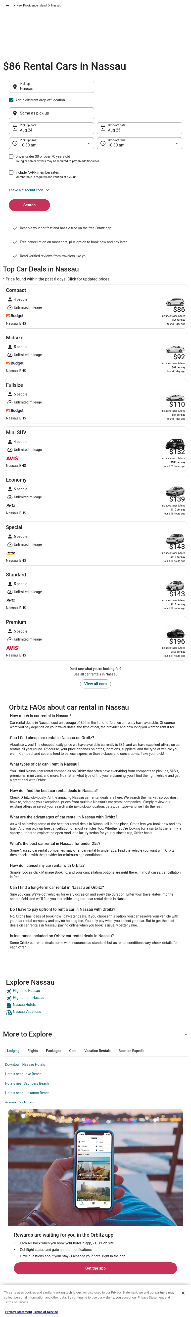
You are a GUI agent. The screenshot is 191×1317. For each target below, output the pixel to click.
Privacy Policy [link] (109, 1198)
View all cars (95, 660)
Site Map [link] (14, 1246)
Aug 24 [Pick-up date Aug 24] (26, 106)
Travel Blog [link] (61, 1278)
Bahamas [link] (64, 6)
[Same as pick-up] (139, 89)
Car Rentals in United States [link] (72, 1218)
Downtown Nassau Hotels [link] (25, 1041)
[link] (95, 967)
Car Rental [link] (29, 6)
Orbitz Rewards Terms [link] (114, 1230)
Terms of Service (45, 1312)
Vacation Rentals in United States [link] (71, 1208)
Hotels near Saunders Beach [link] (27, 1059)
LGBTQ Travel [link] (63, 1262)
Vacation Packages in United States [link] (73, 1236)
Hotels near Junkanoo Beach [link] (27, 1069)
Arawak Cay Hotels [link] (19, 1078)
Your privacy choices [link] (113, 1238)
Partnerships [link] (16, 1222)
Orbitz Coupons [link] (64, 1254)
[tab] (13, 1026)
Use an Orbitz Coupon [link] (160, 1238)
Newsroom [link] (15, 1230)
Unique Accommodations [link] (71, 1270)
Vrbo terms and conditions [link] (117, 1222)
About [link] (12, 1198)
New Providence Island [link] (90, 6)
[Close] (183, 1293)
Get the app (88, 1147)
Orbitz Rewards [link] (18, 1254)
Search (29, 181)
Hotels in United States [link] (69, 1198)
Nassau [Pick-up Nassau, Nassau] (26, 91)
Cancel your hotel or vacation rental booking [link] (165, 1208)
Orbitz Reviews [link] (64, 1246)
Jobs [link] (11, 1206)
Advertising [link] (15, 1262)
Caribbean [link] (47, 6)
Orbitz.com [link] (10, 6)
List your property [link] (19, 1214)
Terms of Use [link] (109, 1214)
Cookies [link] (105, 1206)
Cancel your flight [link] (157, 1218)
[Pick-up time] (51, 119)
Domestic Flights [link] (65, 1226)
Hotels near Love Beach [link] (23, 1050)
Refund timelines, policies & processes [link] (164, 1228)
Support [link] (151, 1198)
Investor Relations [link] (20, 1238)
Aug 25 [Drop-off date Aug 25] (114, 106)
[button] (95, 166)
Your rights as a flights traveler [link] (161, 1248)
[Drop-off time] (139, 119)
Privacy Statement (18, 1312)
